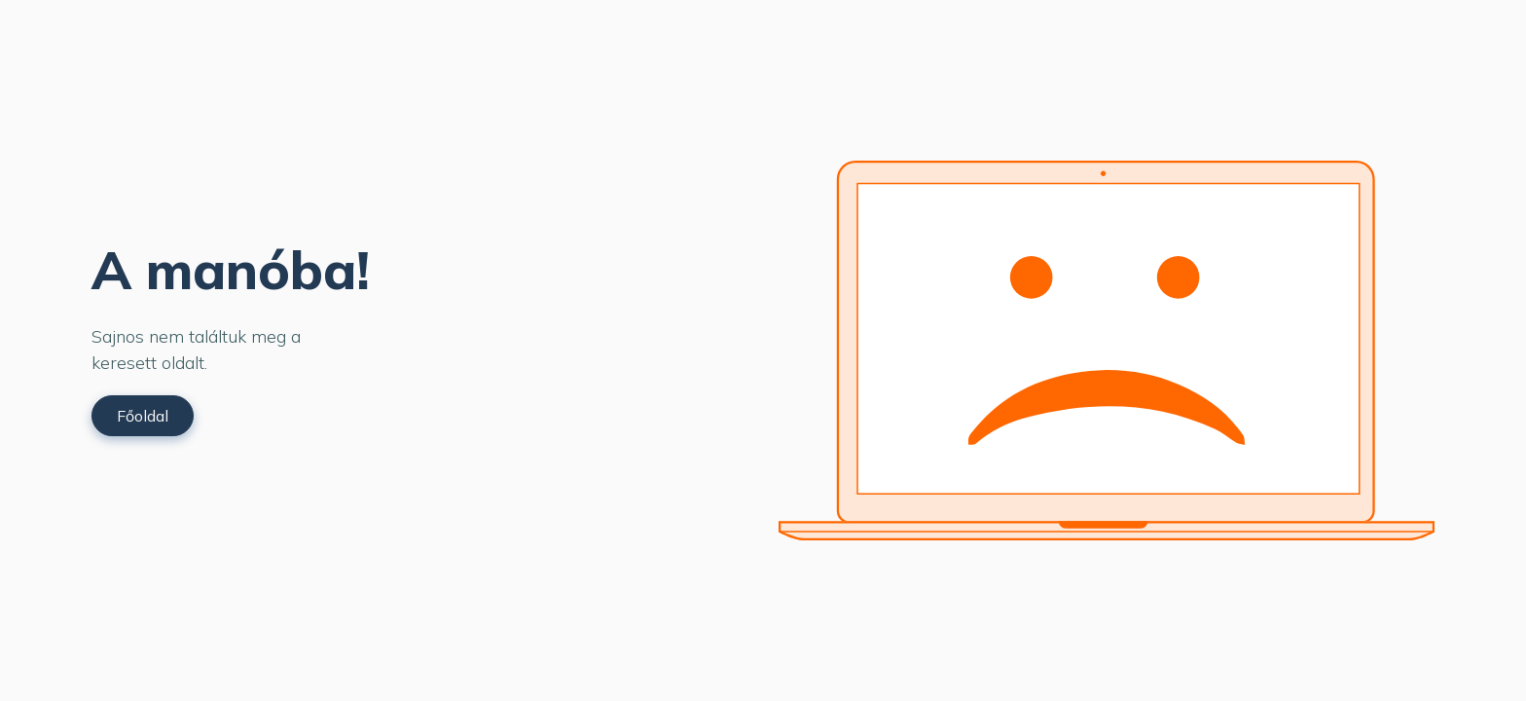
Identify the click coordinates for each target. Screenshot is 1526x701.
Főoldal (142, 415)
